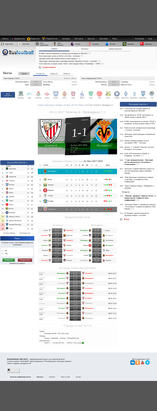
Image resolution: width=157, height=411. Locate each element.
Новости (67, 78)
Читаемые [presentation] (84, 49)
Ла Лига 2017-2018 (79, 145)
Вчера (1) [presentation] (67, 74)
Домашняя (54, 338)
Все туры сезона (63, 333)
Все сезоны (79, 343)
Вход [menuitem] (150, 39)
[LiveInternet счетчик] (13, 372)
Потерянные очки (73, 338)
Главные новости (49, 67)
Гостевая (63, 338)
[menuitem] (51, 39)
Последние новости (138, 104)
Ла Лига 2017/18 (83, 325)
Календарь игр (25, 233)
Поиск (114, 39)
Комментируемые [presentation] (115, 49)
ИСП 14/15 (112, 293)
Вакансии (52, 377)
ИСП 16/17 (112, 273)
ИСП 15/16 (112, 283)
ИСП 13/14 (112, 303)
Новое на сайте (65, 377)
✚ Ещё (126, 219)
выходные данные (64, 361)
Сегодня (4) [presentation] (40, 74)
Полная (46, 338)
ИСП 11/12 (112, 313)
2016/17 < (47, 343)
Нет (6, 254)
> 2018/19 (69, 343)
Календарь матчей (50, 333)
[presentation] (21, 73)
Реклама (78, 377)
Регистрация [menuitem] (139, 39)
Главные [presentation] (54, 49)
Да (6, 251)
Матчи (73, 78)
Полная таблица (9, 233)
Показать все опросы (17, 263)
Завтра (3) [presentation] (54, 74)
